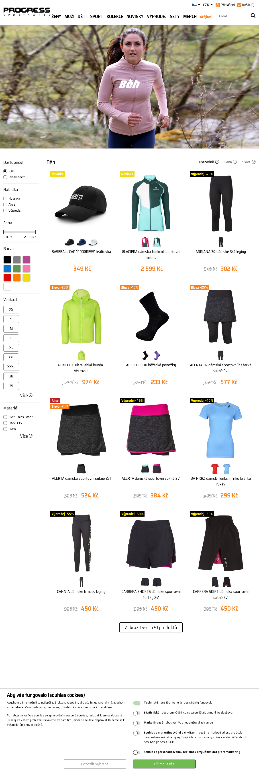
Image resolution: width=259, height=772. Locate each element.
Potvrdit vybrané (94, 764)
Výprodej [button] (157, 16)
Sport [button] (96, 16)
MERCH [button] (190, 16)
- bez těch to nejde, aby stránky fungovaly (178, 702)
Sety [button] (175, 16)
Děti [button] (82, 16)
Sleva (249, 162)
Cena (231, 162)
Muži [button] (69, 16)
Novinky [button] (134, 16)
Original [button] (205, 16)
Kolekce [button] (115, 16)
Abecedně (209, 162)
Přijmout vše (164, 764)
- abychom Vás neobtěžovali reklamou (178, 722)
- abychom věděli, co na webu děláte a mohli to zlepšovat (188, 712)
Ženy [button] (56, 16)
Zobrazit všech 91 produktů (151, 627)
